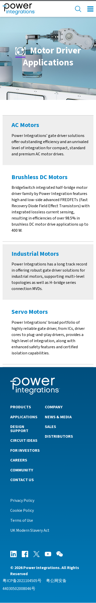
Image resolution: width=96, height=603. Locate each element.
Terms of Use (21, 520)
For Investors (25, 450)
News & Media (58, 417)
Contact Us (22, 480)
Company (53, 407)
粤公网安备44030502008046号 (35, 584)
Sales (50, 427)
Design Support (19, 429)
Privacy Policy (22, 500)
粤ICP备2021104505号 (22, 581)
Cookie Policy (22, 510)
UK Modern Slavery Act (29, 530)
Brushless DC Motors (40, 177)
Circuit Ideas (23, 440)
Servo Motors (30, 311)
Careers (18, 460)
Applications (23, 417)
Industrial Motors (35, 253)
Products (20, 407)
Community (21, 470)
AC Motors (25, 125)
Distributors (59, 436)
